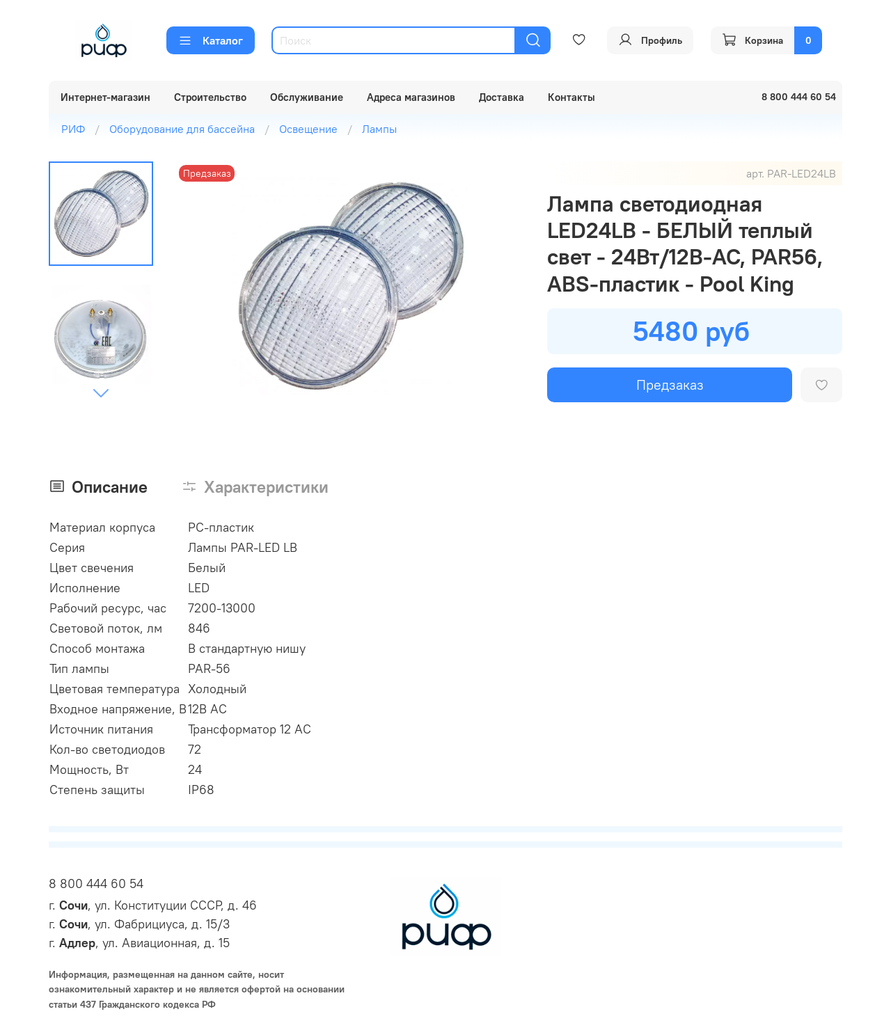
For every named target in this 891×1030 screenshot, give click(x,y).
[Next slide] (101, 392)
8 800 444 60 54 (96, 884)
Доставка (501, 97)
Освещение (308, 129)
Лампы (379, 129)
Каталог (210, 40)
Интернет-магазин (105, 97)
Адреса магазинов (411, 97)
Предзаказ (670, 384)
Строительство (210, 97)
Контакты (571, 97)
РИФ (73, 129)
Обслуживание (306, 97)
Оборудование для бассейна (182, 129)
